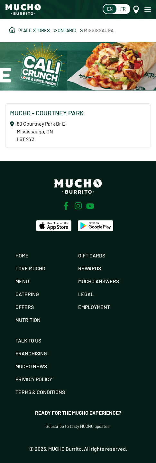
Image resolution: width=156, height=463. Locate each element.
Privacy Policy (33, 379)
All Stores (40, 30)
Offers (24, 307)
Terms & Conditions (40, 392)
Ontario (70, 30)
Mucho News (31, 366)
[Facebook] (66, 206)
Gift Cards (91, 255)
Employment (94, 307)
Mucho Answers (98, 281)
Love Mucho (30, 268)
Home (22, 255)
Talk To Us (28, 340)
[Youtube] (90, 206)
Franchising (31, 353)
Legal (86, 294)
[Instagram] (78, 206)
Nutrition (28, 320)
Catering (27, 294)
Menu (22, 281)
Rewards (89, 268)
